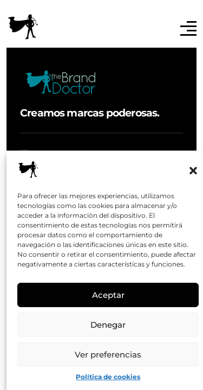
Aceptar (108, 295)
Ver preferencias (108, 354)
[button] (193, 169)
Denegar (108, 325)
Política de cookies (108, 377)
